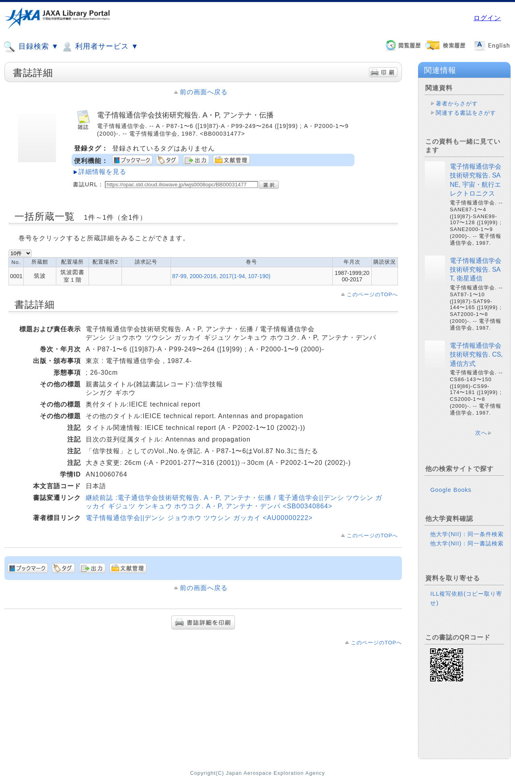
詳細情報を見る (102, 171)
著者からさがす (457, 103)
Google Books (450, 490)
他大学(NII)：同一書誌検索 (467, 543)
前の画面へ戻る (204, 92)
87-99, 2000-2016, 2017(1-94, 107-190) (221, 276)
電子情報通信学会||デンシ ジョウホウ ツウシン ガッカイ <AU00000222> (199, 517)
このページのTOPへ (372, 294)
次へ (481, 432)
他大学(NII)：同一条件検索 (467, 534)
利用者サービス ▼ (99, 47)
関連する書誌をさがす (466, 112)
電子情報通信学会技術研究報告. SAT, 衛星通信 (475, 269)
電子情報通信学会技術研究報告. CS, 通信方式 (476, 354)
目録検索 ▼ (31, 47)
